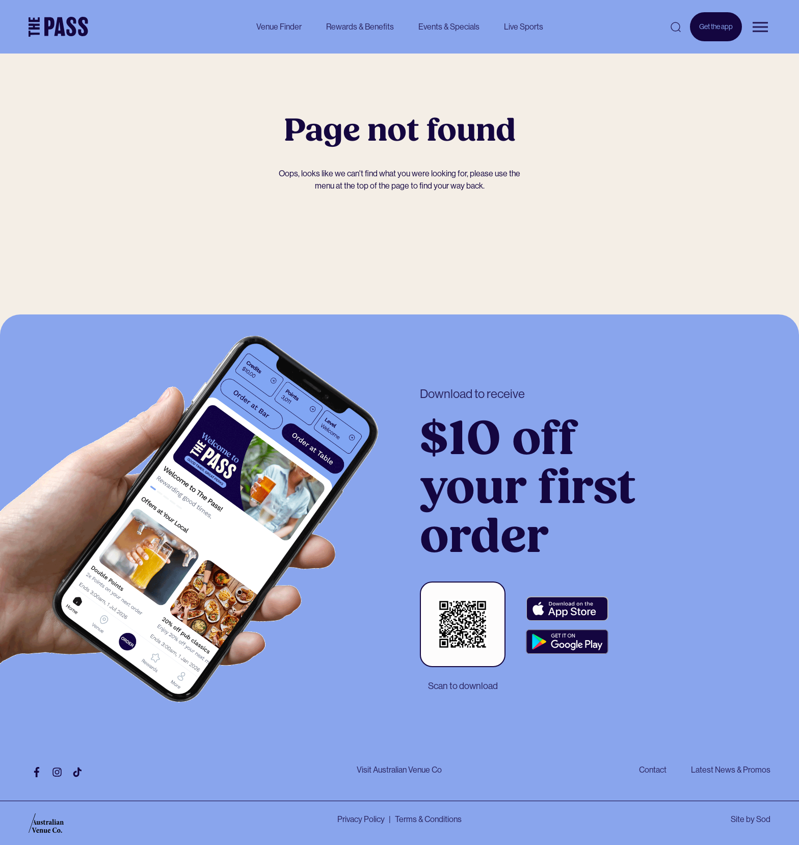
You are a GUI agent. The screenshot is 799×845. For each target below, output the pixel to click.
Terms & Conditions (428, 819)
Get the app (716, 31)
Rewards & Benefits (360, 27)
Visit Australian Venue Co (399, 770)
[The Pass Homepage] (58, 27)
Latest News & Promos (730, 770)
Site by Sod (750, 819)
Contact (653, 770)
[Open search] (676, 27)
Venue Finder (279, 27)
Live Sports (523, 27)
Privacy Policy (361, 819)
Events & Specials (449, 27)
